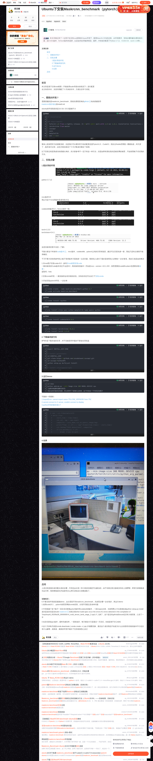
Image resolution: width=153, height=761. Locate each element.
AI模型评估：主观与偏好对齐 (20, 102)
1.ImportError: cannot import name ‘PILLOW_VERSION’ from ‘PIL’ (67, 399)
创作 (145, 2)
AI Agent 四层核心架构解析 (19, 95)
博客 (14, 2)
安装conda (99, 276)
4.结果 (54, 69)
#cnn (64, 21)
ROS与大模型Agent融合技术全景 (21, 105)
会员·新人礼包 (118, 2)
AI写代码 (121, 113)
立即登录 (91, 20)
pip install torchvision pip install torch (61, 330)
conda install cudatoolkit (61, 319)
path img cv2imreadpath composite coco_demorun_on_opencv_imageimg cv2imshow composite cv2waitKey (80, 429)
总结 (48, 72)
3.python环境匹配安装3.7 (51, 405)
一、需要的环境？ (53, 55)
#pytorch (57, 21)
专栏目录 (140, 637)
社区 (24, 2)
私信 (30, 26)
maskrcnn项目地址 (49, 104)
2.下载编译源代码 (58, 63)
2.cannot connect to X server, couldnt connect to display (63, 402)
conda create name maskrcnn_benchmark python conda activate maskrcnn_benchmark (70, 290)
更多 (51, 2)
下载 (19, 2)
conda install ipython (57, 301)
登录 (106, 2)
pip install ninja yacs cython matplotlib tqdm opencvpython (74, 310)
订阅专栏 (138, 30)
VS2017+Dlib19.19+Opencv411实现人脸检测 (22, 63)
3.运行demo (56, 66)
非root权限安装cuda (74, 263)
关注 (55, 637)
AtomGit (32, 2)
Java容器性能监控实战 (15, 98)
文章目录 (11, 139)
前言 (48, 52)
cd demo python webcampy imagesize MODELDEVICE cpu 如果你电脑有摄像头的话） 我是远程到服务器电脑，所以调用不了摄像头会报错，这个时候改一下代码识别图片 (75, 387)
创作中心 (135, 2)
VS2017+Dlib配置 (16, 58)
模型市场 (42, 2)
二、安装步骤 (52, 58)
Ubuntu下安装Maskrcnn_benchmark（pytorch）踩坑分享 (20, 54)
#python (49, 21)
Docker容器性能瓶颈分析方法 (18, 92)
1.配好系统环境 (58, 60)
